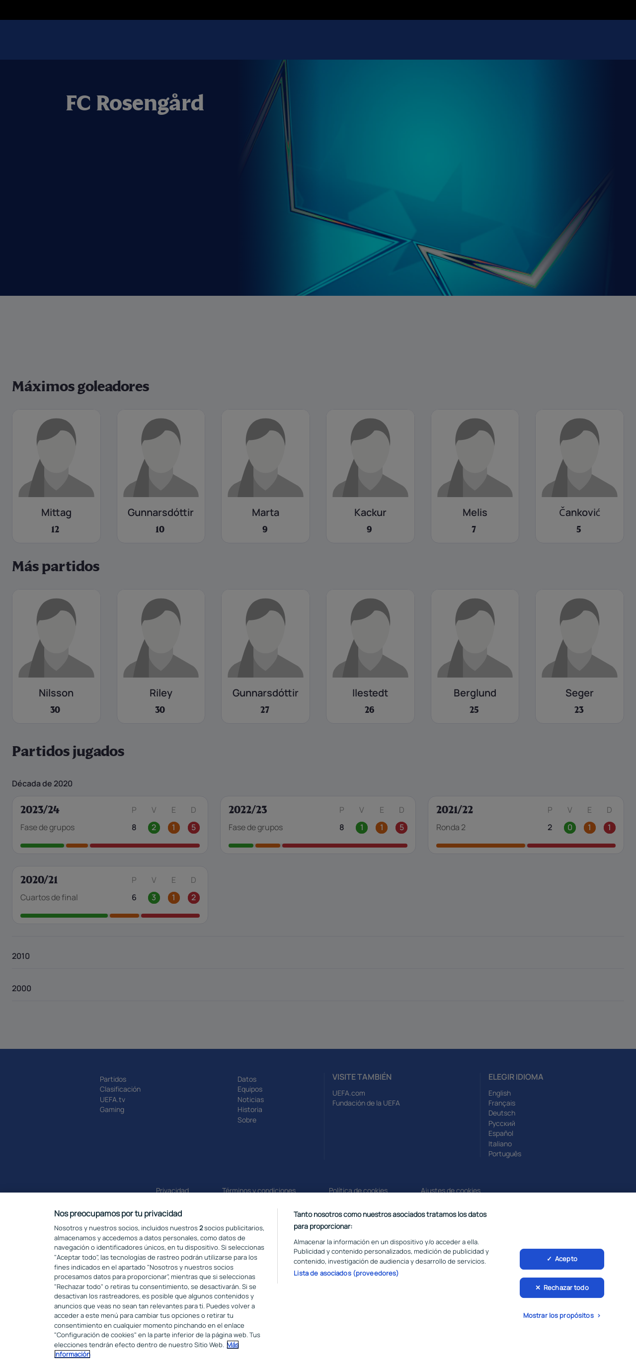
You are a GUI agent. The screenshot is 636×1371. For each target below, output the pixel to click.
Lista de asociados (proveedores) (346, 1281)
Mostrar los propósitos (558, 1323)
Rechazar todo (566, 1295)
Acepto (566, 1266)
